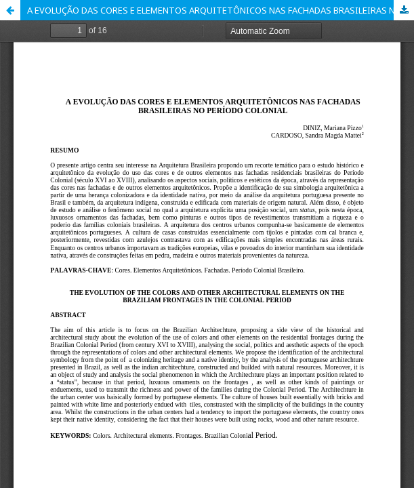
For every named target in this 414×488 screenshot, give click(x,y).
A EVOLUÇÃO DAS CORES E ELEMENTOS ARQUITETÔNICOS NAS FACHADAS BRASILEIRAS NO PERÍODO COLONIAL (220, 10)
